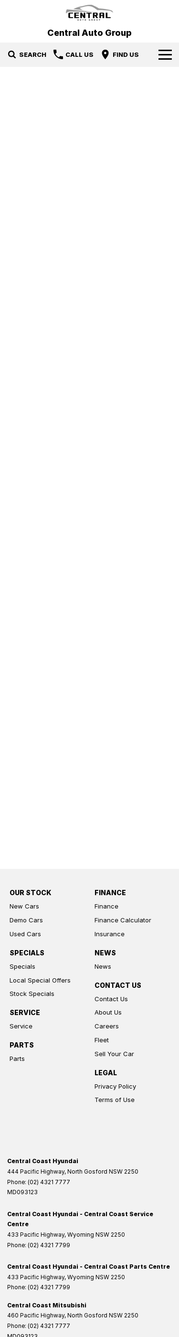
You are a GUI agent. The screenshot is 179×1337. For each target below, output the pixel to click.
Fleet (102, 1040)
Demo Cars (26, 920)
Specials (22, 966)
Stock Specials (32, 993)
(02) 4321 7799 (49, 1245)
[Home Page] (89, 12)
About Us (108, 1012)
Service (21, 1026)
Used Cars (25, 934)
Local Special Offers (40, 980)
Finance (106, 906)
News (103, 966)
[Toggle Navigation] (165, 54)
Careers (107, 1026)
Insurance (110, 934)
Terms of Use (115, 1099)
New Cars (24, 906)
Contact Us (111, 999)
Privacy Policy (115, 1086)
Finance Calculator (123, 920)
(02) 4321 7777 (49, 1182)
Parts (17, 1058)
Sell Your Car (114, 1054)
